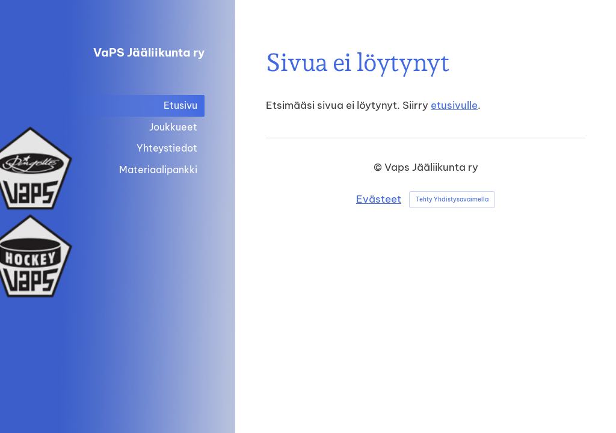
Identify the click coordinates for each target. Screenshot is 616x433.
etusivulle (454, 105)
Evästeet (378, 198)
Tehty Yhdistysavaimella (452, 199)
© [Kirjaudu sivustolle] (379, 167)
